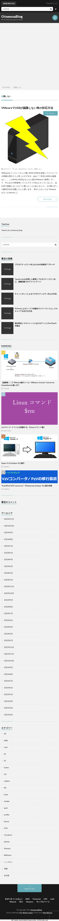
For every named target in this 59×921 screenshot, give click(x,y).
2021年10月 (9, 661)
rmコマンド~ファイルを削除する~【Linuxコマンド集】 (23, 427)
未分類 (6, 875)
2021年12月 (9, 647)
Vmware (52, 113)
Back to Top (29, 889)
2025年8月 (8, 539)
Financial (37, 899)
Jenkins (7, 781)
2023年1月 (8, 580)
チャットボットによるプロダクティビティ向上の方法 (36, 294)
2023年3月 (8, 566)
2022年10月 (9, 593)
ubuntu (7, 842)
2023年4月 (8, 559)
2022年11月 (9, 586)
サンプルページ (42, 902)
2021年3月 (8, 708)
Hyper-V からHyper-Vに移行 (12, 463)
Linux (9, 430)
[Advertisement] (29, 53)
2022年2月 (8, 640)
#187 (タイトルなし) (13, 899)
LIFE (45, 899)
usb (16, 169)
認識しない (38, 169)
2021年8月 (8, 674)
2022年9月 (8, 600)
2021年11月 (9, 654)
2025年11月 (9, 519)
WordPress (47, 913)
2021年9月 (8, 667)
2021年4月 (8, 701)
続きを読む (47, 199)
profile (6, 815)
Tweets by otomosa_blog (11, 230)
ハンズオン (8, 862)
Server (6, 821)
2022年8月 (8, 607)
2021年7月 (8, 681)
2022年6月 (8, 620)
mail (52, 899)
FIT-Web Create (26, 913)
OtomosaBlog (12, 16)
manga (6, 801)
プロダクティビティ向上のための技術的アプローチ (35, 264)
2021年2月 (8, 715)
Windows (7, 466)
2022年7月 (8, 613)
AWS (6, 740)
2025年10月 (9, 526)
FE (5, 754)
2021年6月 (8, 688)
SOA (6, 828)
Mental (13, 902)
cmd (5, 430)
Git (5, 774)
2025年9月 (8, 532)
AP (5, 734)
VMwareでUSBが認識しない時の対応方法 (27, 107)
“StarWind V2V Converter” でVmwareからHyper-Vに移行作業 (26, 486)
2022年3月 (8, 634)
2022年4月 (8, 627)
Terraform (8, 835)
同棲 (6, 869)
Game (6, 767)
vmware (30, 169)
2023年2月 (8, 573)
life (5, 788)
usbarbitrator (22, 169)
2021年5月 (8, 694)
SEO (21, 902)
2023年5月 (8, 553)
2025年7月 (8, 546)
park (6, 808)
